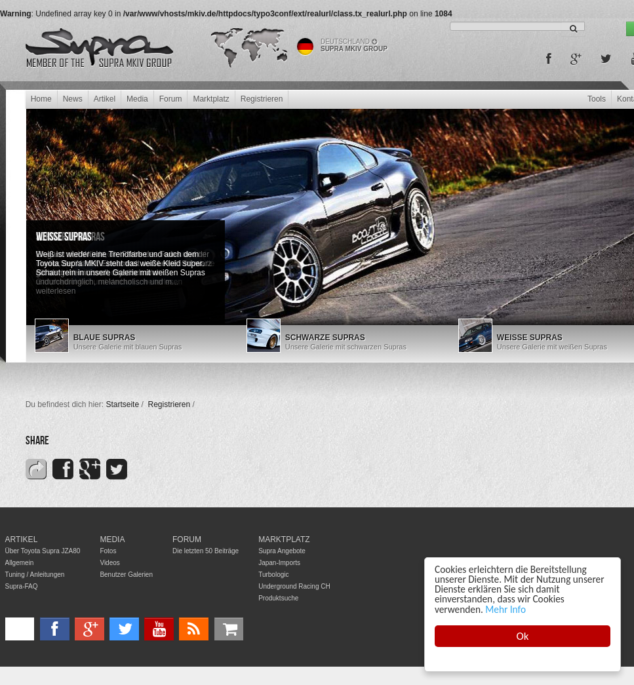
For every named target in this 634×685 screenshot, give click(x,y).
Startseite (122, 404)
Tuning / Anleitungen (35, 574)
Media (137, 99)
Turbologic (273, 574)
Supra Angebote (282, 551)
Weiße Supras (64, 236)
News (73, 99)
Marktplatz (211, 99)
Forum (170, 99)
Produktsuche (278, 598)
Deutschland (349, 41)
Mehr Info (505, 609)
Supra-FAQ (21, 586)
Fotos (108, 551)
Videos (109, 562)
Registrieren (262, 99)
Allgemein (19, 562)
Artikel (104, 99)
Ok (523, 636)
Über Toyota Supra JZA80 (43, 551)
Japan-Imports (279, 562)
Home (41, 99)
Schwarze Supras (325, 337)
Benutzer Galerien (126, 574)
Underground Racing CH (294, 586)
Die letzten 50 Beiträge (205, 551)
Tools (596, 99)
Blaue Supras (104, 337)
